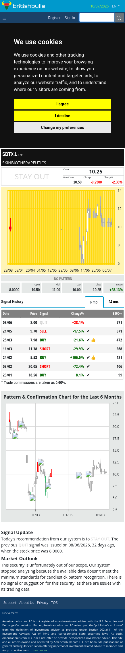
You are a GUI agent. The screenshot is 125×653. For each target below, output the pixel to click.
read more (40, 650)
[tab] (94, 302)
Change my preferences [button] (62, 127)
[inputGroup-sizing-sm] (96, 17)
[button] (118, 6)
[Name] (119, 17)
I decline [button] (62, 115)
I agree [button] (62, 104)
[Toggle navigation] (5, 17)
